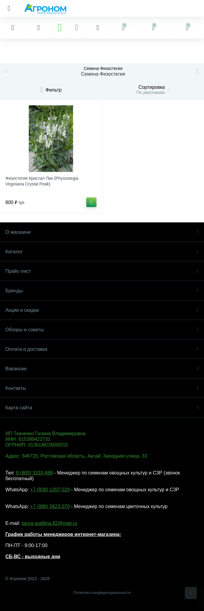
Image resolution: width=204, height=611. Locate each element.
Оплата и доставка (102, 349)
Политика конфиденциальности (102, 592)
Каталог (102, 251)
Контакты (102, 388)
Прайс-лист (102, 271)
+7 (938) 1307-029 (50, 489)
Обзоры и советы (102, 329)
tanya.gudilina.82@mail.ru (49, 523)
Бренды (102, 290)
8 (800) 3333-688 (34, 472)
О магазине (102, 232)
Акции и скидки (102, 310)
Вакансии (102, 368)
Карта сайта (102, 407)
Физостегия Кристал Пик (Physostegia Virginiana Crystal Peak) (41, 181)
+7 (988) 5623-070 (50, 506)
